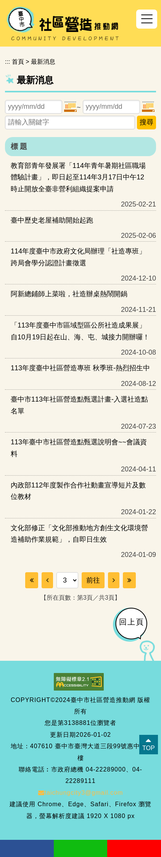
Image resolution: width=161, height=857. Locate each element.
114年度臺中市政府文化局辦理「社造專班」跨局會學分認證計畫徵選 (78, 256)
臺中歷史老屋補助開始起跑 (52, 220)
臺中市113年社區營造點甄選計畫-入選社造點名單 (79, 405)
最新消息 (43, 61)
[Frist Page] (31, 580)
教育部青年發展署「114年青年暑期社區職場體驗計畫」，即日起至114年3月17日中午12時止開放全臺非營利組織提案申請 (78, 177)
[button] (146, 19)
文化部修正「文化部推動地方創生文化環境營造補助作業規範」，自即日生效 (79, 533)
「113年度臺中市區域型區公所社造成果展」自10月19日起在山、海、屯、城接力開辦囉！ (80, 331)
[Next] (113, 580)
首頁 (18, 61)
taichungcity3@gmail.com (80, 792)
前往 (93, 580)
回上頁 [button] (131, 622)
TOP (148, 748)
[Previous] (47, 580)
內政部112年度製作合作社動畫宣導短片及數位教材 (78, 490)
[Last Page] (129, 580)
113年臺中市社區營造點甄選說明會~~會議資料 (79, 447)
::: (7, 61)
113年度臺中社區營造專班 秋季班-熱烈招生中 (80, 368)
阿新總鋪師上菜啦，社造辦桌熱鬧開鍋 (69, 294)
